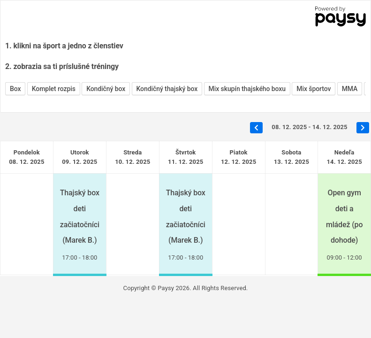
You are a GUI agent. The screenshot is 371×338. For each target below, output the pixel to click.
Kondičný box (105, 88)
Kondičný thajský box (167, 88)
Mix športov (313, 88)
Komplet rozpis (54, 88)
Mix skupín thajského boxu (247, 88)
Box (15, 88)
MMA (350, 88)
